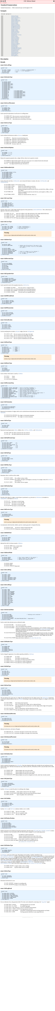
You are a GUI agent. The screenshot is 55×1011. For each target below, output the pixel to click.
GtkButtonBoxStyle (15, 22)
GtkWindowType (14, 61)
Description (5, 2)
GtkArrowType (14, 20)
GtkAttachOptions (15, 21)
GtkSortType (14, 63)
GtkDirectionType (15, 27)
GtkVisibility (14, 59)
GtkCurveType (14, 24)
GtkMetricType (14, 34)
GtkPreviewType (14, 44)
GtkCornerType (14, 23)
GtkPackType (14, 38)
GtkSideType (14, 52)
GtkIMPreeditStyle (15, 29)
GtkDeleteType (14, 26)
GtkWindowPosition (15, 60)
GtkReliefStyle (14, 45)
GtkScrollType (14, 48)
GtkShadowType (14, 51)
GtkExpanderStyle (15, 28)
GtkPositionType (15, 42)
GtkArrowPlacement (15, 18)
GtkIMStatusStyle (15, 30)
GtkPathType (14, 40)
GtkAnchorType (14, 17)
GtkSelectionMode (15, 49)
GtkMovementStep (15, 35)
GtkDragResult (14, 64)
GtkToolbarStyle (15, 57)
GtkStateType (14, 53)
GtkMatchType (14, 33)
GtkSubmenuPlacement (16, 55)
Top (1, 2)
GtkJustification (15, 32)
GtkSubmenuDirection (16, 54)
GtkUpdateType (14, 58)
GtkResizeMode (14, 46)
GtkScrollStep (14, 47)
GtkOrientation (14, 36)
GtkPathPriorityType (16, 39)
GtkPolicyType (14, 41)
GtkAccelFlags (14, 16)
